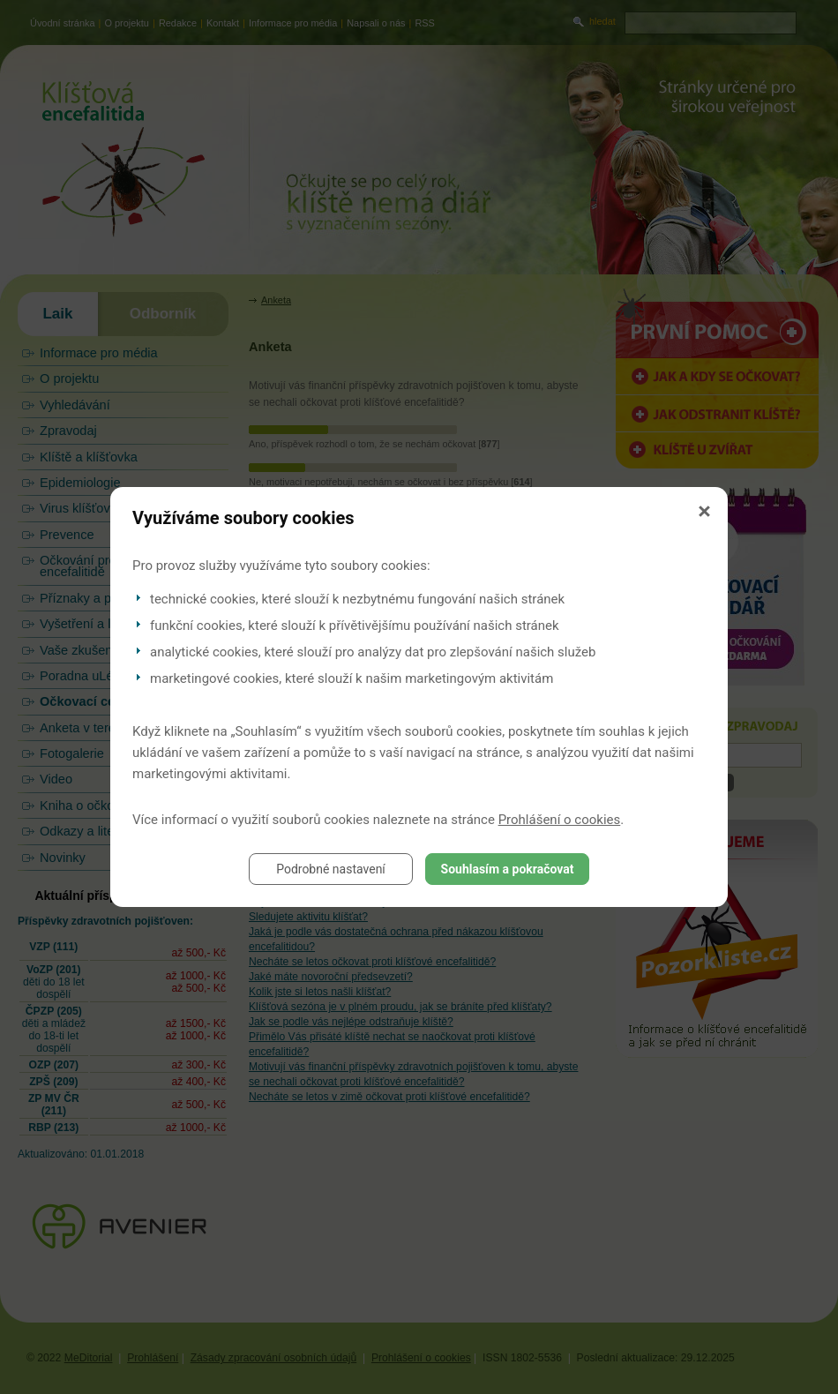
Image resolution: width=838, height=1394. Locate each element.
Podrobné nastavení (330, 869)
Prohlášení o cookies (559, 820)
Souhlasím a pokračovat (507, 869)
